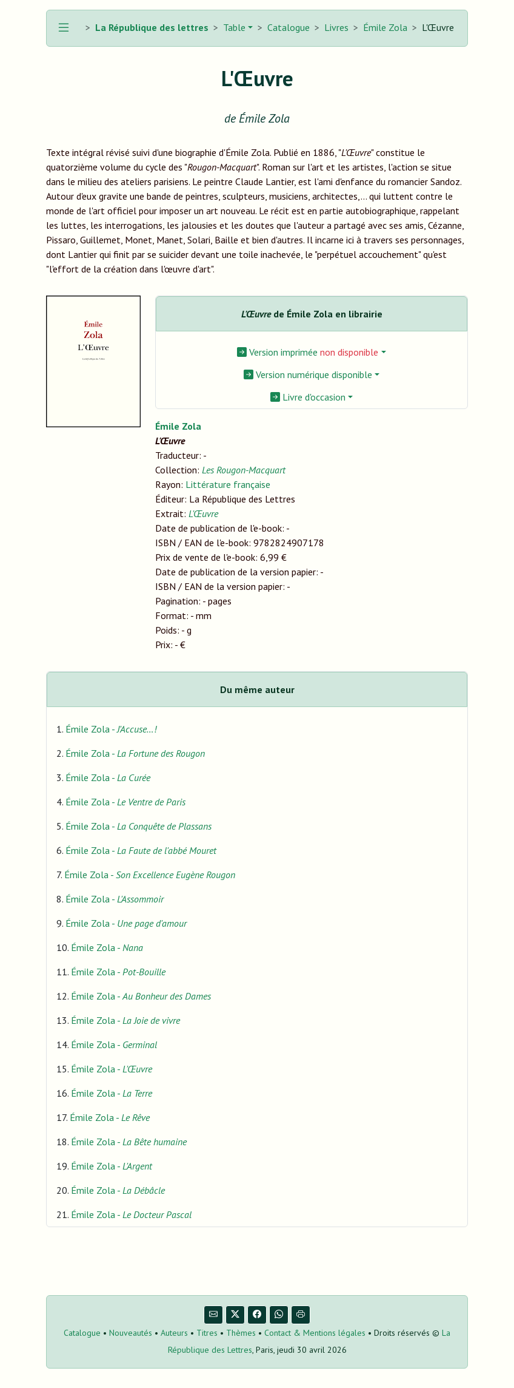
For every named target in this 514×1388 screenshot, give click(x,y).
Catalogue (288, 27)
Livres (336, 27)
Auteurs (174, 1332)
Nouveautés (130, 1332)
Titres (207, 1332)
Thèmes (241, 1332)
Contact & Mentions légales (314, 1332)
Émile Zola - (110, 729)
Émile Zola (385, 27)
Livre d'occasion (307, 397)
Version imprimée (307, 352)
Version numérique (308, 374)
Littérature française (227, 484)
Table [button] (233, 27)
